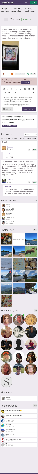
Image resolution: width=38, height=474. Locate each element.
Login (26, 3)
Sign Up (33, 3)
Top (36, 310)
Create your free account (10, 125)
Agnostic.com (7, 2)
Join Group (27, 19)
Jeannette (8, 74)
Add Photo (7, 109)
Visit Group (15, 19)
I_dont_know (10, 179)
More (35, 230)
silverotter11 (10, 147)
